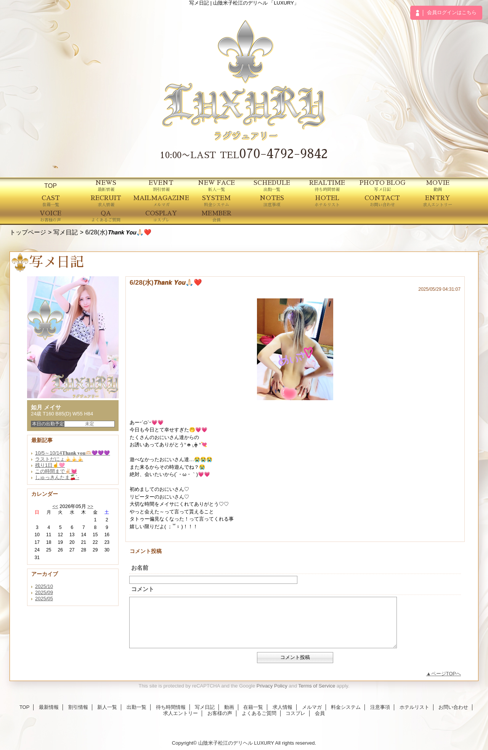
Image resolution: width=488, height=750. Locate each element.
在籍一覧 (253, 707)
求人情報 (282, 707)
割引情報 (78, 707)
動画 (229, 707)
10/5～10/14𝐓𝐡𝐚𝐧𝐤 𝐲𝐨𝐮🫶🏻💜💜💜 (72, 453)
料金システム (346, 707)
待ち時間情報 (171, 707)
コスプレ (295, 713)
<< (55, 506)
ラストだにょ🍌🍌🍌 (59, 459)
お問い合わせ (453, 707)
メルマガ (312, 707)
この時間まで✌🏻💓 (56, 471)
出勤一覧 (136, 707)
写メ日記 (65, 232)
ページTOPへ (446, 673)
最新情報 (49, 707)
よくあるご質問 (259, 713)
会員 (320, 713)
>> (90, 506)
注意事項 (380, 707)
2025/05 (44, 598)
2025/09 (44, 592)
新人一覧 (107, 707)
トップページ (28, 232)
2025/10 (44, 586)
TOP (50, 185)
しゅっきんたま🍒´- (57, 477)
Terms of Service (316, 686)
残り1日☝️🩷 (50, 465)
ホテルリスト (414, 707)
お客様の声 (219, 713)
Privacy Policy (272, 686)
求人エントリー (180, 713)
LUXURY (264, 743)
